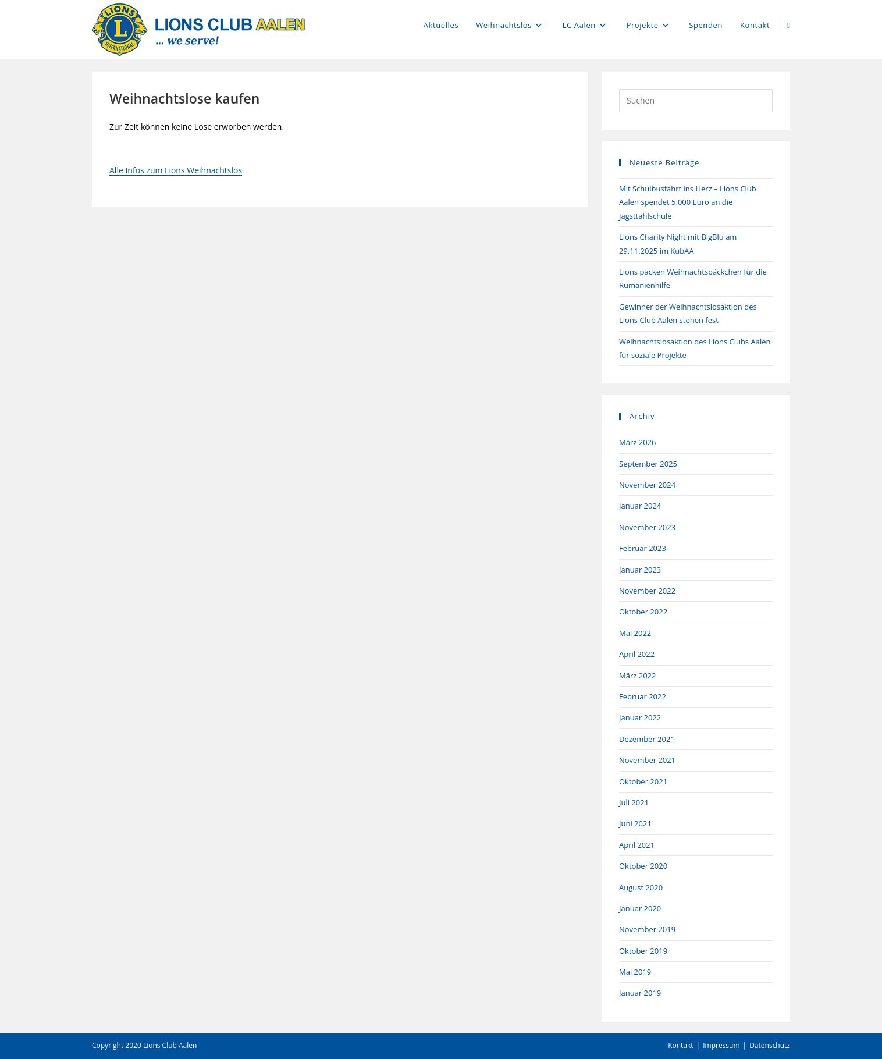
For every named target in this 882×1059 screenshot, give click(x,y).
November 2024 (647, 484)
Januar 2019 (640, 992)
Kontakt (680, 1045)
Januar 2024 (640, 505)
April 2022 (637, 654)
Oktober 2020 (643, 866)
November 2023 (647, 527)
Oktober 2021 (643, 781)
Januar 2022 (640, 717)
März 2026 (637, 442)
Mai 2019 (635, 971)
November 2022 (647, 590)
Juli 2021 (634, 802)
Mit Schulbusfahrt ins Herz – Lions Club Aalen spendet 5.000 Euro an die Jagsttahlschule (687, 202)
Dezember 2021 (647, 739)
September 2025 (648, 464)
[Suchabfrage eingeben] (696, 100)
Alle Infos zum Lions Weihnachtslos (175, 170)
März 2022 (637, 675)
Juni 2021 (635, 823)
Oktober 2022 (643, 611)
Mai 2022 (635, 633)
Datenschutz (769, 1045)
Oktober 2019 (643, 951)
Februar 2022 (642, 696)
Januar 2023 (640, 569)
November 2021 (647, 760)
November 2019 (647, 929)
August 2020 (641, 887)
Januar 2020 (640, 908)
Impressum (721, 1045)
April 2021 (637, 845)
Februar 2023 (642, 548)
